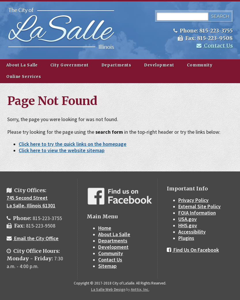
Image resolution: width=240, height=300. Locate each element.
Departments (116, 65)
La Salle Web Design (108, 289)
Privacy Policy (193, 200)
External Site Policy (199, 206)
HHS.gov (187, 225)
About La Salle (22, 65)
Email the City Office (32, 238)
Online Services (23, 76)
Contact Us (214, 46)
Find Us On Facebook (193, 250)
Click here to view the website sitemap (62, 150)
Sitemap (107, 266)
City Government (69, 65)
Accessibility (192, 232)
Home (104, 228)
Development (159, 65)
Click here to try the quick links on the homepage (72, 144)
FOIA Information (197, 213)
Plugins (186, 238)
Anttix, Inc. (140, 289)
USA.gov (187, 219)
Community (200, 65)
